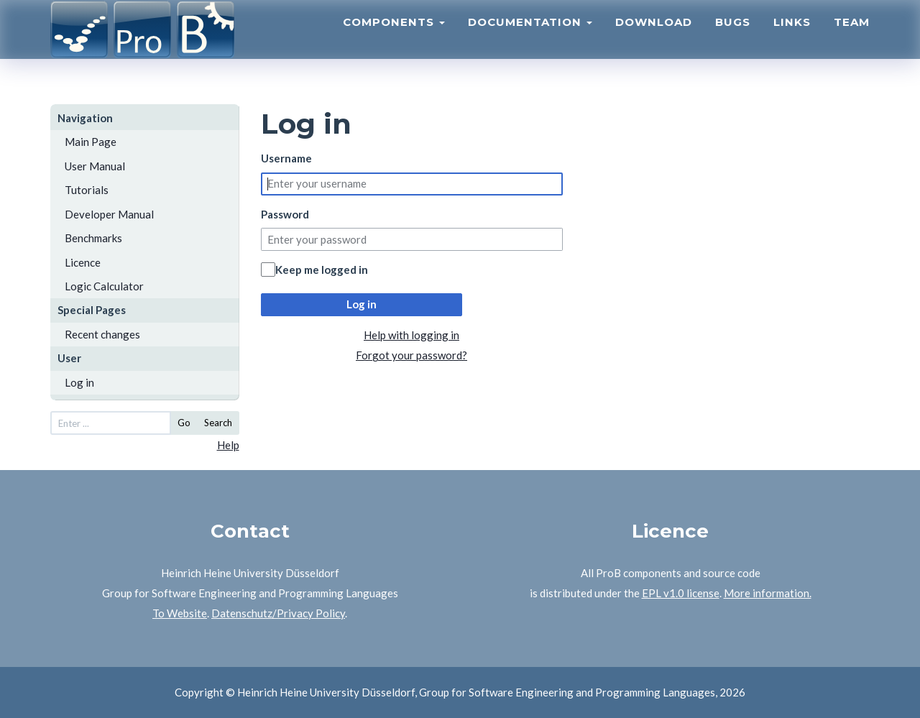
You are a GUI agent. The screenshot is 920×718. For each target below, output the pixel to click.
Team (852, 40)
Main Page (90, 141)
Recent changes (102, 334)
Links (792, 40)
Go (184, 422)
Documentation (530, 40)
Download (653, 40)
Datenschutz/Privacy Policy (278, 613)
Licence (83, 262)
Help (228, 444)
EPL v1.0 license (680, 592)
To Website (179, 613)
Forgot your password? (411, 355)
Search (218, 422)
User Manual (95, 166)
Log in (79, 382)
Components (394, 40)
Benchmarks (93, 237)
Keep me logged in (321, 269)
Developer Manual (109, 214)
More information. (767, 592)
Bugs (732, 40)
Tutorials (87, 189)
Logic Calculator (104, 286)
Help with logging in (411, 334)
